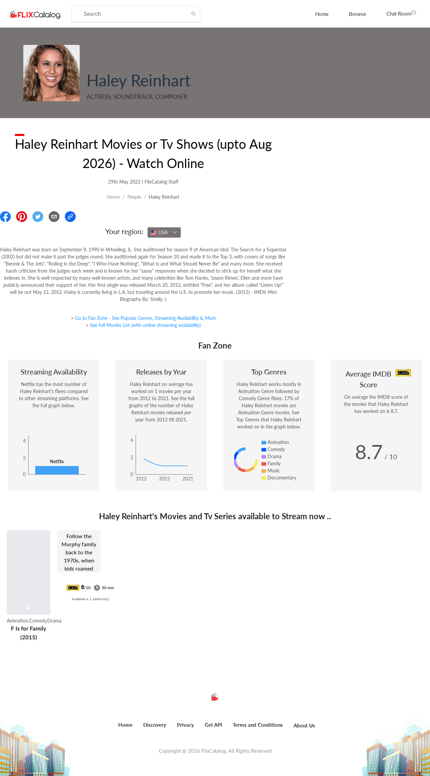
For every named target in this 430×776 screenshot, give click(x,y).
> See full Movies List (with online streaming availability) (143, 325)
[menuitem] (322, 14)
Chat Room (401, 13)
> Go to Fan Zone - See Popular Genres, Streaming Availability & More (143, 318)
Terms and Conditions (258, 725)
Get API (213, 725)
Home (322, 14)
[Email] (54, 216)
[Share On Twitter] (37, 216)
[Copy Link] (70, 216)
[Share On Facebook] (5, 216)
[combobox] (164, 232)
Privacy (185, 725)
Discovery (154, 725)
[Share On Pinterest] (21, 216)
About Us (304, 725)
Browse (357, 14)
